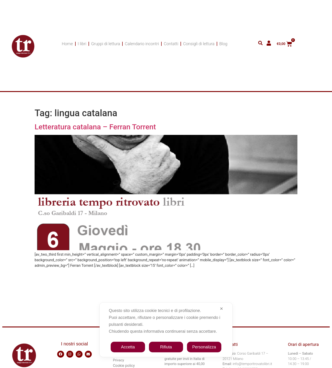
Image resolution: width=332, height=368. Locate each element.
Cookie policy (124, 365)
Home (67, 43)
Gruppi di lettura (105, 43)
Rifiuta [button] (166, 347)
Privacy (118, 360)
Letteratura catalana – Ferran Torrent (95, 126)
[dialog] (166, 330)
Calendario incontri (142, 43)
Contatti (171, 43)
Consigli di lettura (198, 43)
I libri (82, 43)
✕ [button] (221, 308)
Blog (223, 43)
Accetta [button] (128, 347)
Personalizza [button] (204, 347)
